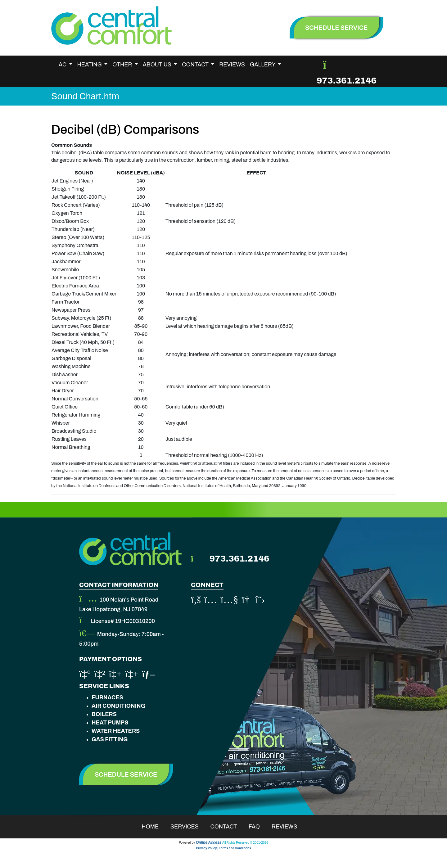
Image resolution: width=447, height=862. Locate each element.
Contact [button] (196, 64)
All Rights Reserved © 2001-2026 (245, 842)
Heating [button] (90, 64)
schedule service (336, 27)
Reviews (232, 64)
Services (188, 827)
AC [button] (63, 64)
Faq (258, 827)
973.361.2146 (347, 80)
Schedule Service (126, 774)
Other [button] (122, 64)
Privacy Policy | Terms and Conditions (223, 848)
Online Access (209, 842)
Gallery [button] (263, 64)
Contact (227, 827)
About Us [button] (158, 64)
